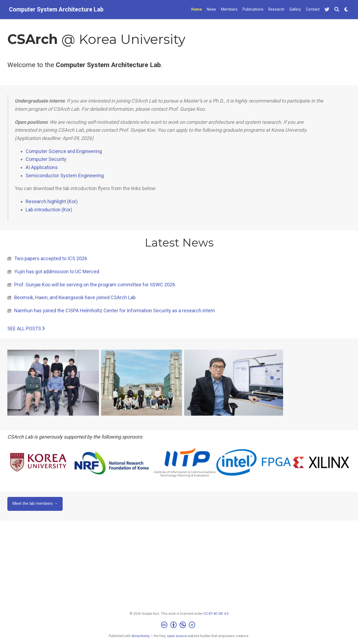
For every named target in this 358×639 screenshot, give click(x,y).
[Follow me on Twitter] (326, 10)
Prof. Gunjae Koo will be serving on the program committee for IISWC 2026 (94, 284)
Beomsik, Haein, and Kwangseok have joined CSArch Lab (75, 297)
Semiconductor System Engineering (65, 175)
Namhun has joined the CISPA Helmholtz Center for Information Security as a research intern (114, 310)
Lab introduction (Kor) (49, 209)
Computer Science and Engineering (64, 151)
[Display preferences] (346, 10)
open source (177, 636)
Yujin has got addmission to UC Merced (56, 271)
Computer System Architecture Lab (56, 9)
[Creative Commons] (179, 625)
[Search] (336, 10)
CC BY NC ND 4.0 (216, 614)
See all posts (26, 328)
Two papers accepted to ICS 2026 (50, 258)
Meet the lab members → (35, 503)
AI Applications (42, 167)
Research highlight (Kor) (52, 201)
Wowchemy (141, 636)
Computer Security (46, 159)
